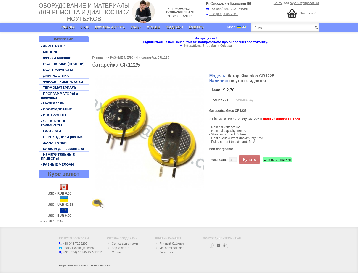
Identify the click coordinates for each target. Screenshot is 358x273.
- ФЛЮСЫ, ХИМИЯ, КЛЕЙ (62, 81)
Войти (278, 3)
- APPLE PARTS (54, 46)
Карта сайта (120, 248)
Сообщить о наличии (277, 159)
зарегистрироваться (304, 3)
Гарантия (166, 252)
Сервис (117, 252)
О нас (84, 27)
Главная (68, 27)
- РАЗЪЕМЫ (51, 131)
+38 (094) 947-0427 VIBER (227, 8)
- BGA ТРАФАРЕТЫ (57, 70)
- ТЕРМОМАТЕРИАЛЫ (59, 87)
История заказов (172, 248)
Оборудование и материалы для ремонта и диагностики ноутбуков (84, 12)
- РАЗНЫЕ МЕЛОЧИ (57, 164)
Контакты (196, 27)
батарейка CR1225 (155, 57)
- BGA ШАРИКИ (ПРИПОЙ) (63, 64)
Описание (221, 100)
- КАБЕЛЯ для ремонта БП (63, 149)
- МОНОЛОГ (51, 52)
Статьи (136, 27)
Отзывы (153, 27)
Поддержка (175, 27)
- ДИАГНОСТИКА (55, 76)
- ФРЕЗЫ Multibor (55, 58)
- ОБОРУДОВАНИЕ (56, 109)
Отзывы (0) (244, 100)
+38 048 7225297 (73, 243)
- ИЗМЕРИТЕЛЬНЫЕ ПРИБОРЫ (58, 156)
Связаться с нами (125, 243)
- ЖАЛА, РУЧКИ (54, 143)
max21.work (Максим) (77, 248)
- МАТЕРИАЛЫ (53, 103)
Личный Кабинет (172, 243)
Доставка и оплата (110, 27)
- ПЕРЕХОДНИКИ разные (62, 137)
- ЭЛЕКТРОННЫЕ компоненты (55, 123)
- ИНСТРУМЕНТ (53, 115)
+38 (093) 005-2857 (222, 14)
